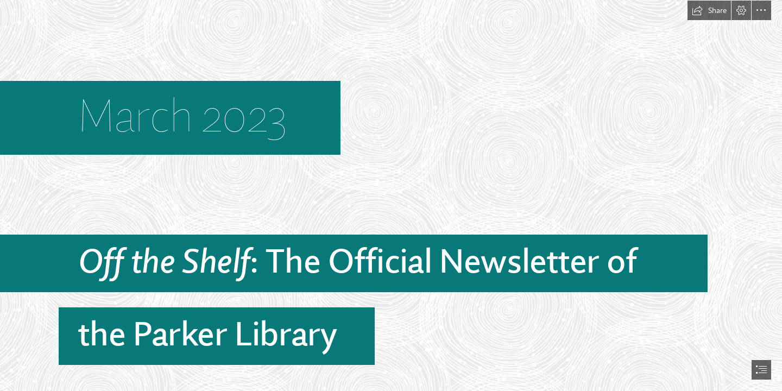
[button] (709, 10)
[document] (391, 195)
